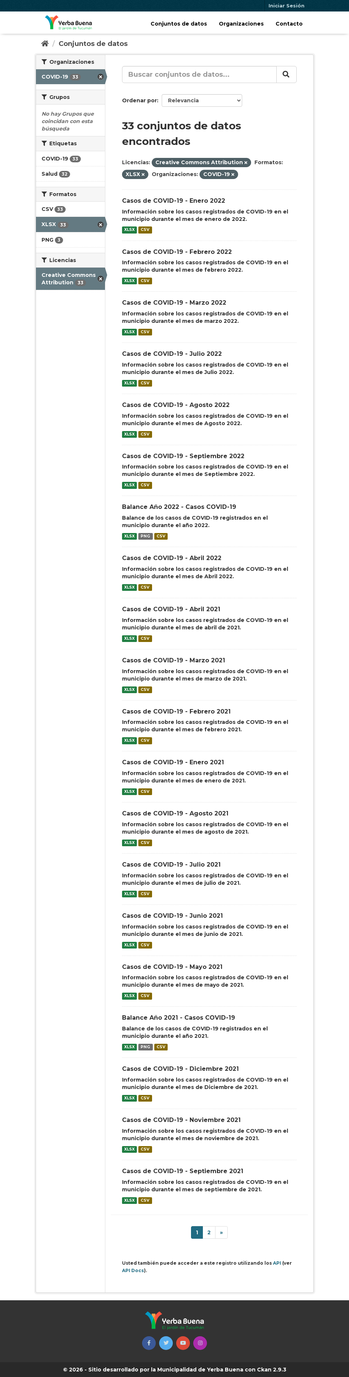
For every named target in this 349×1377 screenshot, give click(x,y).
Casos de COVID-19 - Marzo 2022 (174, 302)
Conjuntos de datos (179, 23)
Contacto (289, 23)
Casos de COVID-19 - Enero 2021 (173, 762)
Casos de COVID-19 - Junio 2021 (172, 915)
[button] (149, 1343)
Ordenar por (139, 100)
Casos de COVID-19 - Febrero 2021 (176, 711)
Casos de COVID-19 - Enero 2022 (173, 200)
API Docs (133, 1270)
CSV (145, 230)
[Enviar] (286, 74)
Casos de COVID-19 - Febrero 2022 (177, 251)
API (277, 1263)
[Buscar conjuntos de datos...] (199, 74)
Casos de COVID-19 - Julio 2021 (171, 864)
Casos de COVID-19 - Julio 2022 (172, 353)
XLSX (129, 230)
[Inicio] (45, 44)
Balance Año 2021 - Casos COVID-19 (178, 1017)
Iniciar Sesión (286, 6)
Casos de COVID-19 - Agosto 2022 (176, 404)
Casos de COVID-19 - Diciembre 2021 (180, 1068)
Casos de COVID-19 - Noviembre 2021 (181, 1119)
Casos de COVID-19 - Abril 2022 (171, 558)
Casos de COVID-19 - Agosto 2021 (175, 813)
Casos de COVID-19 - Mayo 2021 (172, 966)
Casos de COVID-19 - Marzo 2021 (173, 660)
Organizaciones (241, 23)
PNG (145, 536)
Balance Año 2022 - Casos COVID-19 (179, 506)
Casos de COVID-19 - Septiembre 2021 (182, 1171)
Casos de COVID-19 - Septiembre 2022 (183, 456)
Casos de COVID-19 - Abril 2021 (171, 609)
